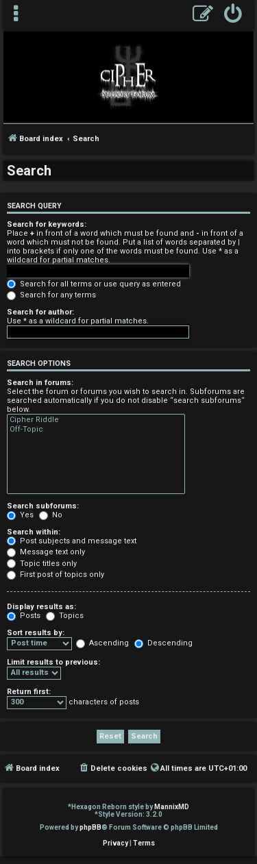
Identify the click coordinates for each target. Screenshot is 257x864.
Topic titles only (42, 563)
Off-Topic (96, 429)
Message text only (46, 551)
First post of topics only (55, 574)
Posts (23, 615)
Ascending (102, 643)
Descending (163, 643)
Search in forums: (40, 382)
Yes (20, 514)
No (50, 514)
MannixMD (171, 807)
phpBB (90, 827)
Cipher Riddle (96, 420)
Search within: (33, 532)
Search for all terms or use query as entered (94, 284)
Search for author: (40, 312)
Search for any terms (51, 295)
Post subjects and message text (71, 540)
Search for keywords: (46, 224)
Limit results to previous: (53, 662)
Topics (65, 615)
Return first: (29, 691)
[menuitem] (233, 15)
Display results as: (41, 606)
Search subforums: (43, 506)
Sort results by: (35, 632)
